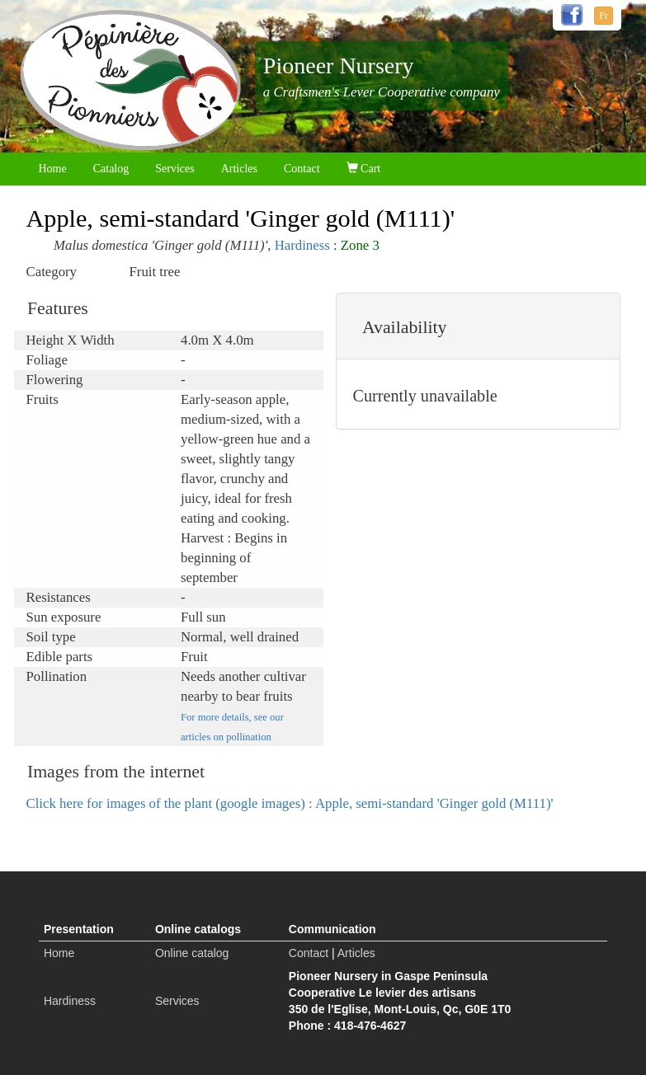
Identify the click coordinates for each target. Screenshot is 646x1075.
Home (53, 168)
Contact (302, 168)
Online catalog (192, 953)
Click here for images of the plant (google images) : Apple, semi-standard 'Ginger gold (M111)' (290, 803)
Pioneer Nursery (338, 65)
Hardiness (302, 245)
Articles (239, 168)
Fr (603, 15)
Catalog (111, 168)
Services (174, 168)
